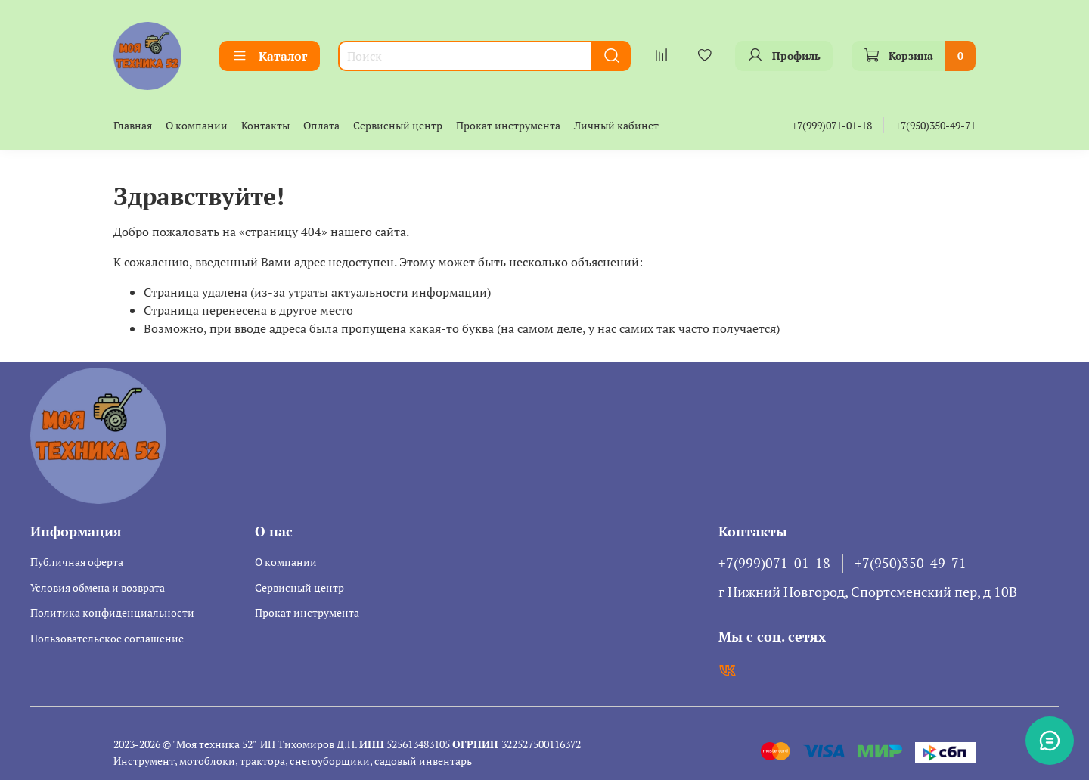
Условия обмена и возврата (97, 587)
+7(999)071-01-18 (832, 125)
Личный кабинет (616, 125)
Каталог (269, 56)
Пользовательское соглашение (107, 638)
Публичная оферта (76, 562)
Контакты (265, 125)
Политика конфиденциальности (112, 612)
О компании (197, 125)
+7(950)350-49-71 (935, 125)
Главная (132, 125)
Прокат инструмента (508, 125)
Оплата (321, 125)
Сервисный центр (397, 125)
